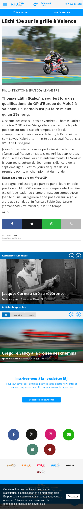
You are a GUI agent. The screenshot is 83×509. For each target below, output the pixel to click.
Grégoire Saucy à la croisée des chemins (39, 353)
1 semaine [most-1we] (17, 315)
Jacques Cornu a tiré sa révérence (33, 293)
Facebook (13, 434)
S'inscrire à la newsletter (41, 400)
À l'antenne (62, 12)
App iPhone (32, 449)
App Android (49, 449)
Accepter (73, 496)
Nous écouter (75, 3)
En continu (20, 12)
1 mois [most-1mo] (31, 315)
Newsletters (68, 434)
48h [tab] (5, 315)
